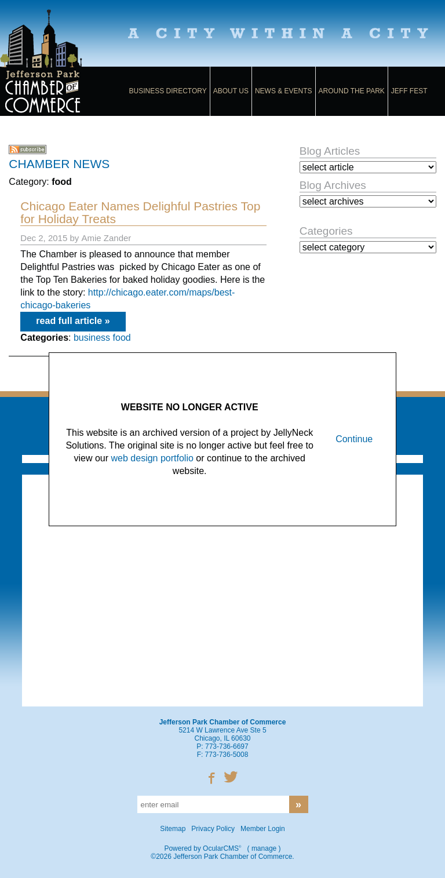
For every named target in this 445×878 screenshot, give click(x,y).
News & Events (283, 91)
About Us (231, 91)
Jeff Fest (409, 91)
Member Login (262, 829)
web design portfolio (152, 458)
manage (263, 848)
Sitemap (172, 829)
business (92, 338)
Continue (354, 439)
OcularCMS (222, 848)
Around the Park (352, 91)
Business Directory (168, 91)
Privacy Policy (213, 829)
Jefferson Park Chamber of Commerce (55, 62)
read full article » (73, 321)
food (122, 338)
